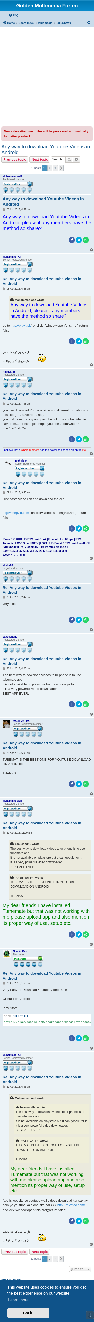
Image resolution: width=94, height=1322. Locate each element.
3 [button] (55, 168)
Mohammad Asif (12, 176)
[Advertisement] (47, 77)
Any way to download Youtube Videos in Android (45, 149)
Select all (21, 1016)
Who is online (11, 1279)
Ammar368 (9, 371)
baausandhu (10, 636)
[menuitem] (13, 15)
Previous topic (15, 159)
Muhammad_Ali (12, 256)
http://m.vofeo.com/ (71, 1205)
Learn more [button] (18, 1300)
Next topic (40, 159)
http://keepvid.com (16, 513)
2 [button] (50, 168)
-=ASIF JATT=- (21, 721)
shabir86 (8, 565)
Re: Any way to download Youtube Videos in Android (42, 281)
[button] (61, 168)
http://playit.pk (21, 325)
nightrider (21, 460)
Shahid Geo (20, 951)
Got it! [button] (28, 1313)
